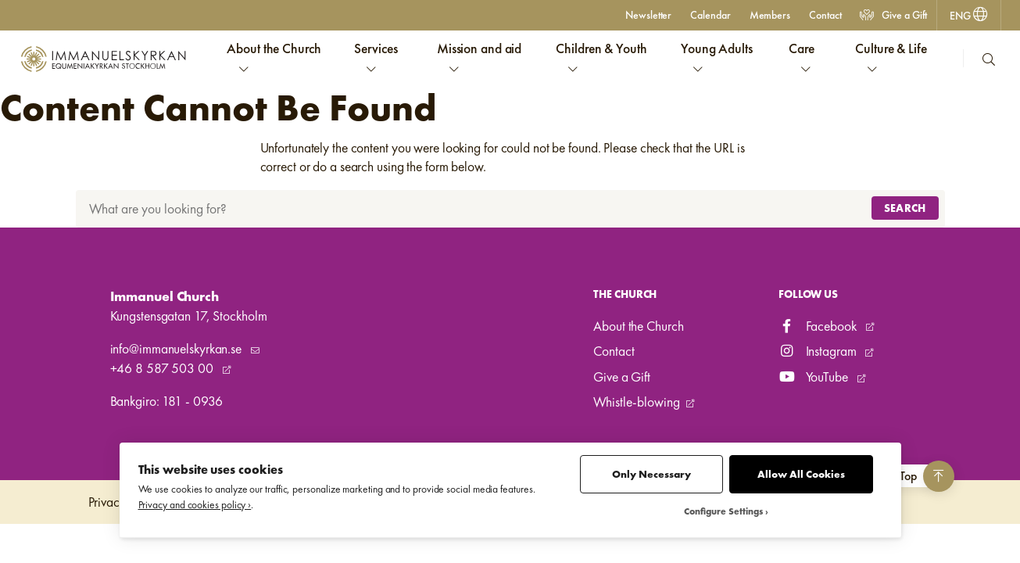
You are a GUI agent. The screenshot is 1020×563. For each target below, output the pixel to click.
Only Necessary (651, 474)
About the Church (638, 326)
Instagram (819, 351)
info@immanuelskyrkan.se (177, 348)
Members (770, 15)
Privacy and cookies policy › (195, 504)
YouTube (814, 376)
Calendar (710, 15)
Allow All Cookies (801, 474)
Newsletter (648, 15)
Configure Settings (723, 512)
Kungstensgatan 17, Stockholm (188, 316)
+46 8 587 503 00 (163, 368)
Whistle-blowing (636, 402)
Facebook (819, 326)
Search (905, 208)
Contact (825, 15)
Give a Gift (893, 15)
